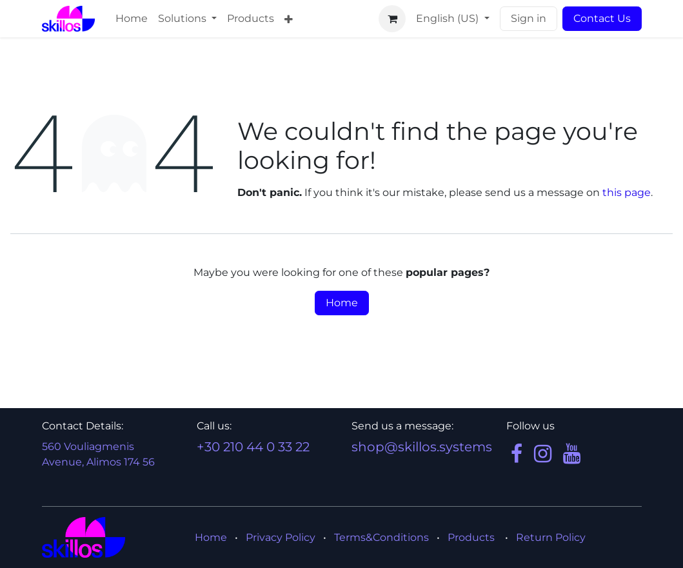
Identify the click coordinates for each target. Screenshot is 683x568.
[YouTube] (571, 454)
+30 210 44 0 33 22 (253, 447)
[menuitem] (131, 19)
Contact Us (602, 18)
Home (342, 303)
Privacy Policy (280, 537)
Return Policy (551, 537)
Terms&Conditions (381, 537)
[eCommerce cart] (392, 18)
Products (471, 537)
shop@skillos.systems (421, 447)
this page (626, 192)
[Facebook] (516, 454)
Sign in (528, 18)
